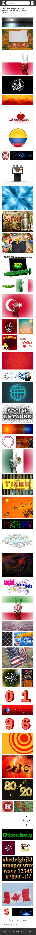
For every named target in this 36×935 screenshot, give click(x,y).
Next (24, 920)
